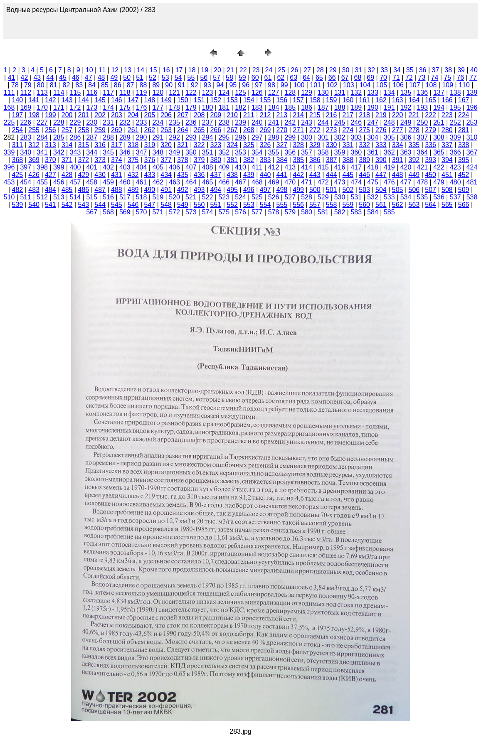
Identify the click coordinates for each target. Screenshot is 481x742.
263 (166, 129)
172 (75, 107)
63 (293, 77)
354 (257, 152)
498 (282, 189)
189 (356, 107)
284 (42, 137)
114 (58, 92)
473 (339, 182)
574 (207, 212)
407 (191, 167)
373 (100, 159)
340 (25, 152)
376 (149, 159)
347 (141, 152)
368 (17, 159)
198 (33, 114)
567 (91, 212)
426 (33, 174)
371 (67, 159)
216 (331, 114)
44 (50, 77)
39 (461, 70)
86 (117, 84)
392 (414, 159)
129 (306, 92)
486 (83, 189)
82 (66, 84)
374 (116, 159)
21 (230, 70)
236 (191, 122)
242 (290, 122)
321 (182, 144)
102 (332, 84)
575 (223, 212)
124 (223, 92)
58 (229, 77)
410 (240, 167)
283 (25, 137)
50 (127, 77)
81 (53, 84)
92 (194, 84)
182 (240, 107)
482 (17, 189)
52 (152, 77)
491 (166, 189)
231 (108, 122)
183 (257, 107)
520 (174, 197)
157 (298, 99)
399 (58, 167)
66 (332, 77)
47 (88, 77)
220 (397, 114)
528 (306, 197)
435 (182, 174)
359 (339, 152)
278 (414, 129)
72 (409, 77)
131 (339, 92)
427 (50, 174)
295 (223, 137)
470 (290, 182)
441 (282, 174)
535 (422, 197)
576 (240, 212)
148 (149, 99)
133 (372, 92)
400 (75, 167)
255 (33, 129)
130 (323, 92)
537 (455, 197)
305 (389, 137)
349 (174, 152)
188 (339, 107)
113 (42, 92)
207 (182, 114)
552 (232, 204)
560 (364, 204)
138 (455, 92)
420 (406, 167)
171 (58, 107)
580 (306, 212)
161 (364, 99)
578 (273, 212)
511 (25, 197)
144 (83, 99)
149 (166, 99)
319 (149, 144)
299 (290, 137)
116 (91, 92)
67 (345, 77)
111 (9, 92)
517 (125, 197)
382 (248, 159)
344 (91, 152)
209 (216, 114)
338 (463, 144)
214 (298, 114)
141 (33, 99)
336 (430, 144)
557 (315, 204)
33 (384, 70)
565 (447, 204)
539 (17, 204)
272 (315, 129)
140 (17, 99)
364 (422, 152)
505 (397, 189)
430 (100, 174)
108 (431, 84)
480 (455, 182)
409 (223, 167)
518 (141, 197)
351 (207, 152)
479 (438, 182)
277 (397, 129)
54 (178, 77)
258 (83, 129)
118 (125, 92)
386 (315, 159)
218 (364, 114)
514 (75, 197)
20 (217, 70)
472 (323, 182)
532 (372, 197)
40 (474, 70)
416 (339, 167)
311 (17, 144)
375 (133, 159)
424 (472, 167)
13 (127, 70)
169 (25, 107)
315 (83, 144)
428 (67, 174)
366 (455, 152)
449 (414, 174)
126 (257, 92)
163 (397, 99)
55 (191, 77)
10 (89, 70)
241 (273, 122)
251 (438, 122)
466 (223, 182)
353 (240, 152)
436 (199, 174)
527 (290, 197)
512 (42, 197)
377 (166, 159)
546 (133, 204)
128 (290, 92)
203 (116, 114)
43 (37, 77)
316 (100, 144)
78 (15, 84)
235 (174, 122)
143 (67, 99)
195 (455, 107)
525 (257, 197)
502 (348, 189)
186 (306, 107)
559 (348, 204)
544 (100, 204)
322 (199, 144)
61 (268, 77)
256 (50, 129)
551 (216, 204)
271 (298, 129)
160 (348, 99)
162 (381, 99)
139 (472, 92)
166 (447, 99)
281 (463, 129)
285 (58, 137)
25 (281, 70)
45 (63, 77)
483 (33, 189)
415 (323, 167)
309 (455, 137)
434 (166, 174)
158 (315, 99)
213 (282, 114)
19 (204, 70)
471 (306, 182)
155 (265, 99)
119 (141, 92)
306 (406, 137)
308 (438, 137)
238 (223, 122)
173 (91, 107)
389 (364, 159)
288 (108, 137)
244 (323, 122)
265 (199, 129)
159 (331, 99)
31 (358, 70)
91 (181, 84)
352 (223, 152)
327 (282, 144)
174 (108, 107)
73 (422, 77)
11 (102, 70)
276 (381, 129)
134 (389, 92)
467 (240, 182)
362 (389, 152)
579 (290, 212)
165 (430, 99)
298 (273, 137)
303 (356, 137)
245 (339, 122)
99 (284, 84)
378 (182, 159)
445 (348, 174)
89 (156, 84)
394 (447, 159)
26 (294, 70)
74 (435, 77)
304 (372, 137)
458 (91, 182)
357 (306, 152)
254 (17, 129)
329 (315, 144)
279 (430, 129)
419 (389, 167)
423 (455, 167)
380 (216, 159)
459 (108, 182)
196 (472, 107)
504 (381, 189)
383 (265, 159)
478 (422, 182)
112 (25, 92)
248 (389, 122)
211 (248, 114)
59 (242, 77)
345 (108, 152)
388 (348, 159)
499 (298, 189)
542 (67, 204)
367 (472, 152)
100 (299, 84)
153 (232, 99)
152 (216, 99)
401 (91, 167)
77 (473, 77)
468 (257, 182)
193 (422, 107)
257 (67, 129)
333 (381, 144)
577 (257, 212)
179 (191, 107)
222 (430, 114)
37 (435, 70)
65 (319, 77)
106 (398, 84)
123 (207, 92)
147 (133, 99)
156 (282, 99)
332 (364, 144)
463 (174, 182)
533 (389, 197)
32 (371, 70)
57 (216, 77)
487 (100, 189)
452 (463, 174)
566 (463, 204)
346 (125, 152)
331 (348, 144)
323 (216, 144)
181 (223, 107)
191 (389, 107)
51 (139, 77)
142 (50, 99)
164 (414, 99)
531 (356, 197)
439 (248, 174)
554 (265, 204)
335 (414, 144)
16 (166, 70)
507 (430, 189)
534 (406, 197)
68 (358, 77)
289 (125, 137)
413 (290, 167)
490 (149, 189)
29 (333, 70)
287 (91, 137)
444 (331, 174)
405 (157, 167)
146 (116, 99)
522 (207, 197)
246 (356, 122)
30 (346, 70)
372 (83, 159)
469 (273, 182)
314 (67, 144)
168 (9, 107)
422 (438, 167)
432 (133, 174)
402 (108, 167)
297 (257, 137)
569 (125, 212)
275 (364, 129)
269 (265, 129)
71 (396, 77)
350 (191, 152)
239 (240, 122)
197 (17, 114)
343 (75, 152)
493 (199, 189)
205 (149, 114)
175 (125, 107)
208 (199, 114)
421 (422, 167)
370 (50, 159)
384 (282, 159)
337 (447, 144)
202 (100, 114)
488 (116, 189)
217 (348, 114)
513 (58, 197)
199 (50, 114)
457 (75, 182)
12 (114, 70)
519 (157, 197)
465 (207, 182)
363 (406, 152)
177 (157, 107)
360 (356, 152)
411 (257, 167)
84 (92, 84)
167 (463, 99)
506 (414, 189)
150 (182, 99)
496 (248, 189)
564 (430, 204)
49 (114, 77)
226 (25, 122)
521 (191, 197)
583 (356, 212)
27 (307, 70)
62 (280, 77)
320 (166, 144)
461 (141, 182)
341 (42, 152)
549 (182, 204)
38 (448, 70)
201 (83, 114)
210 (232, 114)
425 (17, 174)
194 (438, 107)
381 (232, 159)
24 (269, 70)
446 (364, 174)
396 (9, 167)
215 (315, 114)
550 (199, 204)
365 (438, 152)
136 (422, 92)
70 (383, 77)
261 (133, 129)
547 (149, 204)
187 (323, 107)
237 (207, 122)
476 (389, 182)
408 (207, 167)
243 (306, 122)
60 (255, 77)
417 (356, 167)
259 (100, 129)
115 (75, 92)
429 (83, 174)
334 (397, 144)
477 (406, 182)
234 (157, 122)
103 (348, 84)
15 (153, 70)
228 (58, 122)
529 (323, 197)
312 (33, 144)
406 (174, 167)
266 (216, 129)
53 (165, 77)
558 (331, 204)
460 (125, 182)
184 (273, 107)
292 (174, 137)
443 (315, 174)
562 (397, 204)
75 (447, 77)
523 (223, 197)
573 (191, 212)
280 (447, 129)
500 (315, 189)
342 (58, 152)
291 (157, 137)
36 (423, 70)
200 (67, 114)
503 (364, 189)
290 (141, 137)
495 (232, 189)
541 (50, 204)
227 (42, 122)
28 (320, 70)
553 (248, 204)
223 (447, 114)
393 (430, 159)
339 (9, 152)
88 (143, 84)
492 (182, 189)
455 (42, 182)
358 (323, 152)
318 (133, 144)
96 (245, 84)
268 (248, 129)
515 (91, 197)
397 (25, 167)
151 (199, 99)
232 (125, 122)
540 (33, 204)
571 (157, 212)
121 (174, 92)
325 (248, 144)
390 (381, 159)
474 (356, 182)
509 (463, 189)
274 (348, 129)
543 (83, 204)
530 (339, 197)
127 (273, 92)
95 (233, 84)
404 (141, 167)
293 (191, 137)
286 (75, 137)
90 (169, 84)
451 (447, 174)
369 (33, 159)
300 (306, 137)
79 (28, 84)
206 (166, 114)
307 (422, 137)
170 (42, 107)
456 (58, 182)
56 (203, 77)
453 (9, 182)
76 (460, 77)
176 (141, 107)
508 (447, 189)
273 (331, 129)
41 (11, 77)
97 (258, 84)
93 (207, 84)
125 (240, 92)
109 (447, 84)
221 (414, 114)
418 (372, 167)
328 (298, 144)
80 (40, 84)
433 (149, 174)
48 (101, 77)
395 (463, 159)
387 (331, 159)
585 (389, 212)
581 (323, 212)
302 (339, 137)
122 (191, 92)
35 (410, 70)
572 (174, 212)
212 (265, 114)
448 (397, 174)
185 (290, 107)
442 (298, 174)
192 (406, 107)
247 (372, 122)
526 (273, 197)
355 (273, 152)
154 (248, 99)
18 (191, 70)
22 (243, 70)
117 (108, 92)
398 (42, 167)
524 (240, 197)
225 (9, 122)
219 (381, 114)
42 (24, 77)
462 (157, 182)
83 (79, 84)
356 (290, 152)
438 (232, 174)
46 (75, 77)
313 (50, 144)
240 (257, 122)
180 (207, 107)
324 (232, 144)
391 (397, 159)
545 (116, 204)
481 (472, 182)
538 (472, 197)
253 (472, 122)
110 (464, 84)
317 (116, 144)
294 (207, 137)
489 (133, 189)
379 (199, 159)
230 (91, 122)
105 (381, 84)
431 (116, 174)
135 (406, 92)
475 (372, 182)
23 (256, 70)
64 (306, 77)
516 (108, 197)
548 (166, 204)
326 (265, 144)
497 (265, 189)
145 (100, 99)
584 (372, 212)
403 (125, 167)
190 (372, 107)
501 (331, 189)
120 (157, 92)
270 (282, 129)
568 (108, 212)
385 (298, 159)
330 (331, 144)
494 (216, 189)
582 (339, 212)
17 (179, 70)
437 (216, 174)
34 (397, 70)
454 (25, 182)
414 (306, 167)
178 (174, 107)
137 (438, 92)
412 (273, 167)
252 (455, 122)
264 (182, 129)
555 (282, 204)
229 (75, 122)
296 (240, 137)
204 (133, 114)
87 (130, 84)
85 (105, 84)
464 (191, 182)
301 (323, 137)
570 (141, 212)
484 (50, 189)
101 (315, 84)
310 (472, 137)
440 (265, 174)
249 (406, 122)
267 (232, 129)
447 (381, 174)
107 (414, 84)
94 (220, 84)
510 (9, 197)
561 (381, 204)
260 (116, 129)
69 (370, 77)
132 (356, 92)
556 (298, 204)
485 (67, 189)
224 (463, 114)
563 (414, 204)
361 (372, 152)
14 (140, 70)
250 (422, 122)
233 (141, 122)
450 (430, 174)
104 (365, 84)
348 (157, 152)
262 (149, 129)
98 (271, 84)
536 (438, 197)
